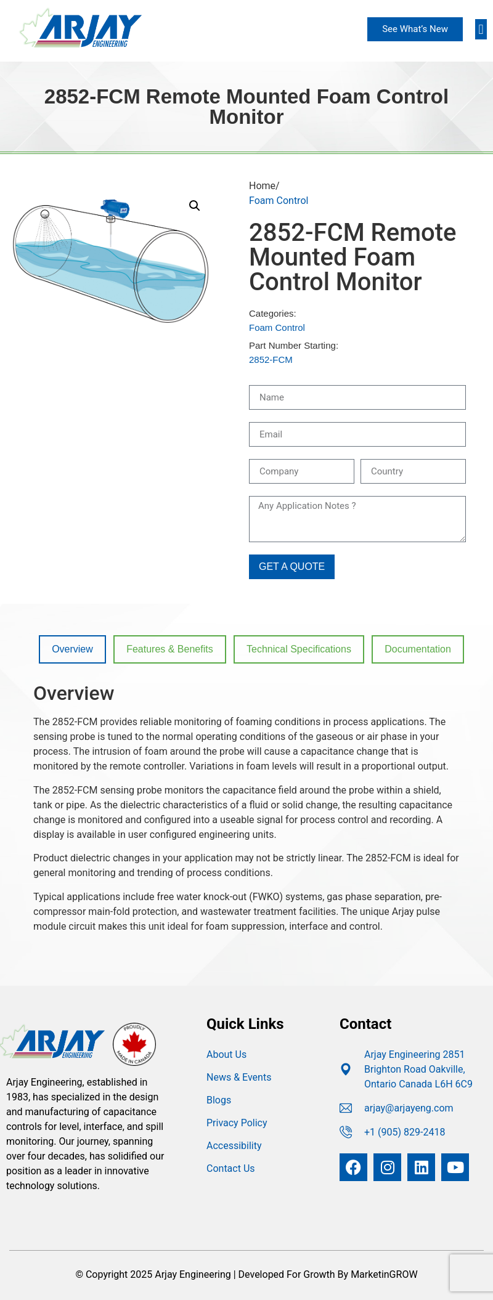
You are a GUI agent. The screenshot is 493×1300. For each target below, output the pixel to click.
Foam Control (278, 200)
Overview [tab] (72, 649)
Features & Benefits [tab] (169, 649)
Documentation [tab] (418, 649)
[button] (481, 29)
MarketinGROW (384, 1274)
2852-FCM (271, 359)
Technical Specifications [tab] (298, 649)
